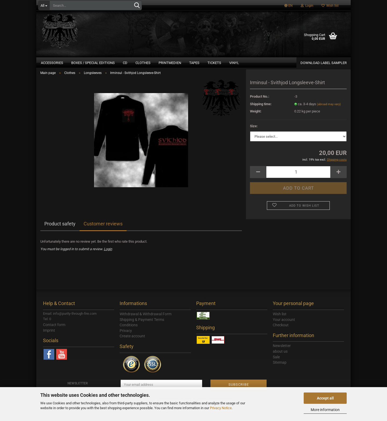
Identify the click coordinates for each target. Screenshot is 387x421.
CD (125, 63)
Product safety (60, 230)
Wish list (330, 6)
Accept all (325, 398)
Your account (284, 325)
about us (280, 357)
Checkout (281, 331)
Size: (254, 132)
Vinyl (234, 63)
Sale (276, 363)
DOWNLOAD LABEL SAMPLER (323, 63)
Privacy (126, 336)
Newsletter (282, 352)
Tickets (214, 63)
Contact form (54, 330)
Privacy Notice (221, 408)
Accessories (52, 63)
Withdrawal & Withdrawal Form (145, 320)
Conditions (129, 331)
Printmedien (170, 63)
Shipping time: (261, 110)
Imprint (49, 336)
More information (325, 410)
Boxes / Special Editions (93, 63)
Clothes (142, 63)
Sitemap (279, 368)
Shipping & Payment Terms (142, 325)
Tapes (194, 63)
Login (307, 6)
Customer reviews (103, 230)
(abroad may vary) (329, 110)
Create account (132, 342)
